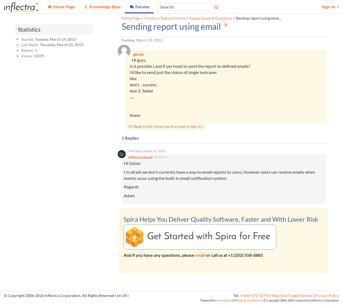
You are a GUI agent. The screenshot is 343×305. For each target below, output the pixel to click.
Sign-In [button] (330, 6)
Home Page (130, 18)
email (200, 255)
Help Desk (279, 296)
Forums (150, 18)
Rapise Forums (173, 18)
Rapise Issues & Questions (210, 18)
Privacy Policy (327, 296)
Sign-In (195, 127)
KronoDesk (223, 301)
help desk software (249, 301)
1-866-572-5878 (254, 296)
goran (163, 157)
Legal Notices (301, 296)
